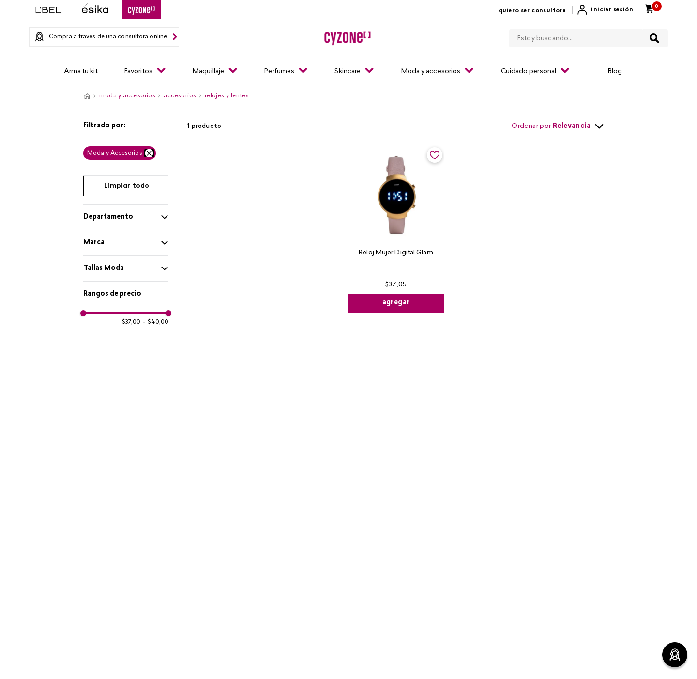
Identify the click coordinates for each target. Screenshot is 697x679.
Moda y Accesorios (114, 153)
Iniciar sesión (612, 10)
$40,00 (155, 322)
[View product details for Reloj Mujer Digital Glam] (396, 229)
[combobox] (588, 36)
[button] (125, 126)
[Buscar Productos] (654, 38)
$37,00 (131, 322)
